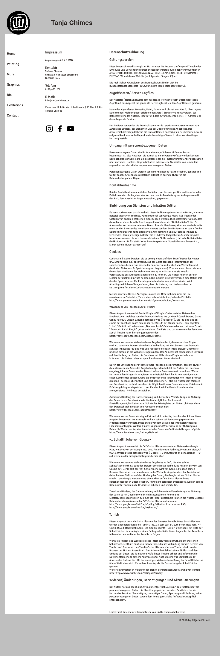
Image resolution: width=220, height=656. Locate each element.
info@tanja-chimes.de (57, 100)
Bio (9, 95)
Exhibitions (15, 105)
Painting (13, 64)
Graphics (13, 84)
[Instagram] (49, 128)
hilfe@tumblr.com (133, 528)
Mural (11, 74)
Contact (13, 115)
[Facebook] (59, 128)
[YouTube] (70, 128)
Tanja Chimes (72, 22)
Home (11, 54)
